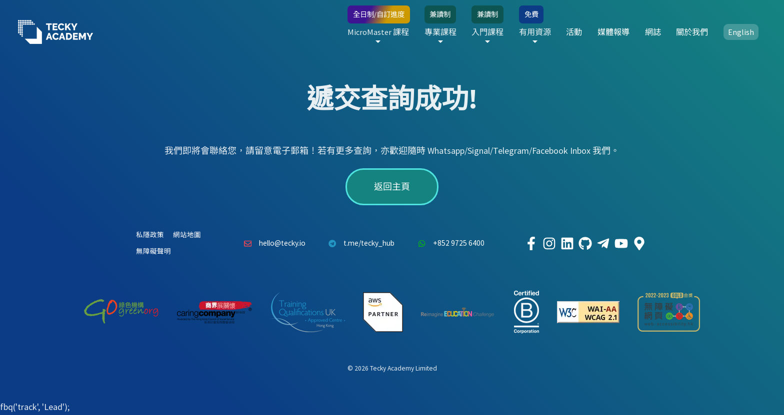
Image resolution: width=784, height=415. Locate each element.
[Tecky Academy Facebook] (531, 244)
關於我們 (692, 32)
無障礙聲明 (153, 251)
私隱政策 (150, 235)
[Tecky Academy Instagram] (549, 244)
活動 (574, 32)
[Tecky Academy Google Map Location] (639, 244)
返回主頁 (392, 186)
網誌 (653, 32)
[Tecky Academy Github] (585, 244)
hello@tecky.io (272, 244)
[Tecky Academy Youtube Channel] (621, 244)
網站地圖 (187, 235)
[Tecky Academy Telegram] (603, 244)
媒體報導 (614, 32)
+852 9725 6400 (448, 244)
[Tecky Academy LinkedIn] (567, 244)
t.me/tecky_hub (359, 244)
